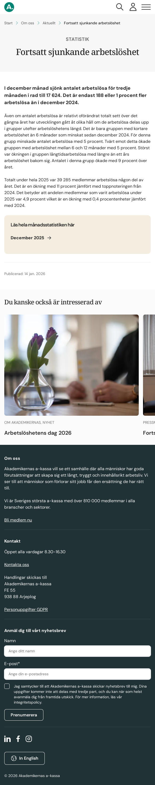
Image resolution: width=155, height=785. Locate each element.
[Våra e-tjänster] (133, 7)
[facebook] (18, 739)
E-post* (12, 663)
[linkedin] (7, 739)
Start (8, 23)
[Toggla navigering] (146, 7)
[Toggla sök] (120, 7)
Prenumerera (24, 715)
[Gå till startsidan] (9, 7)
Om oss (27, 23)
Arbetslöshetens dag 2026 (38, 432)
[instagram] (29, 739)
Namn (10, 640)
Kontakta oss (16, 564)
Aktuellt (49, 23)
